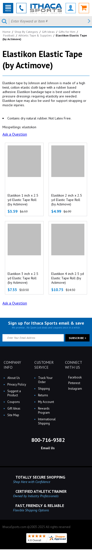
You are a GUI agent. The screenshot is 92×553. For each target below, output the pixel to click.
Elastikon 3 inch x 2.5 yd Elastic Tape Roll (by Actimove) (23, 278)
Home (6, 32)
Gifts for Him (67, 32)
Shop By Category (26, 32)
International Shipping (47, 421)
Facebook (74, 377)
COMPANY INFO (12, 365)
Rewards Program (44, 410)
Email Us (47, 448)
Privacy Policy (16, 384)
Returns (43, 395)
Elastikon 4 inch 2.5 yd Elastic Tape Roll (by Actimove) (67, 278)
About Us (13, 378)
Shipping (44, 389)
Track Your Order (45, 380)
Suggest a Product (14, 393)
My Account (46, 402)
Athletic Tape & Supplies (35, 35)
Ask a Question (14, 134)
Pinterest (73, 383)
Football (8, 35)
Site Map (13, 415)
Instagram (74, 389)
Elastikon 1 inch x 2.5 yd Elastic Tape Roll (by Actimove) (23, 199)
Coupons (13, 402)
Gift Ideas (48, 32)
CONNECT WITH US (73, 365)
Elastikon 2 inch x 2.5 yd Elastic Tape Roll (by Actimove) (66, 199)
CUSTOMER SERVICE (44, 365)
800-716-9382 (47, 439)
